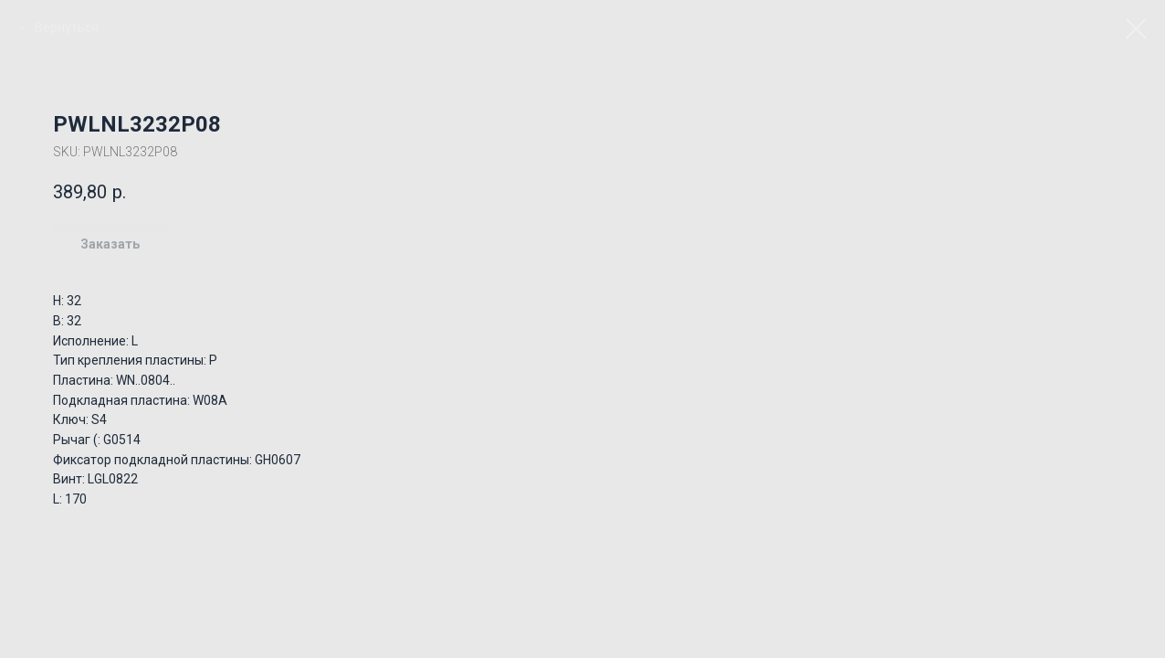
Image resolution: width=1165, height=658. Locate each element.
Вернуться (67, 27)
